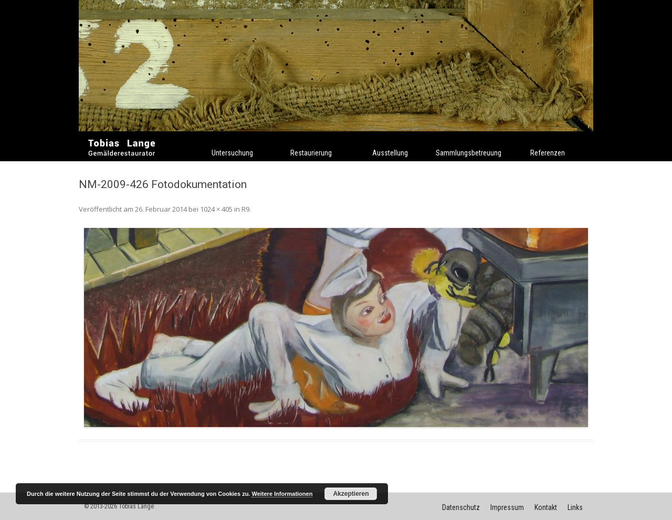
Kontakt (545, 507)
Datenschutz (461, 507)
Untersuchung (232, 153)
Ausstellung (390, 153)
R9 (245, 209)
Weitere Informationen (281, 494)
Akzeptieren (351, 493)
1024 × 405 (216, 209)
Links (575, 507)
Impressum (507, 507)
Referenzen (547, 153)
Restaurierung (311, 153)
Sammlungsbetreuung (468, 153)
